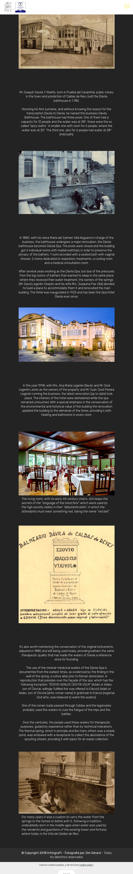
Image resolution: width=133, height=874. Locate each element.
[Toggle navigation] (127, 6)
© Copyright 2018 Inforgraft (41, 853)
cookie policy (86, 870)
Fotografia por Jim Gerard (82, 853)
